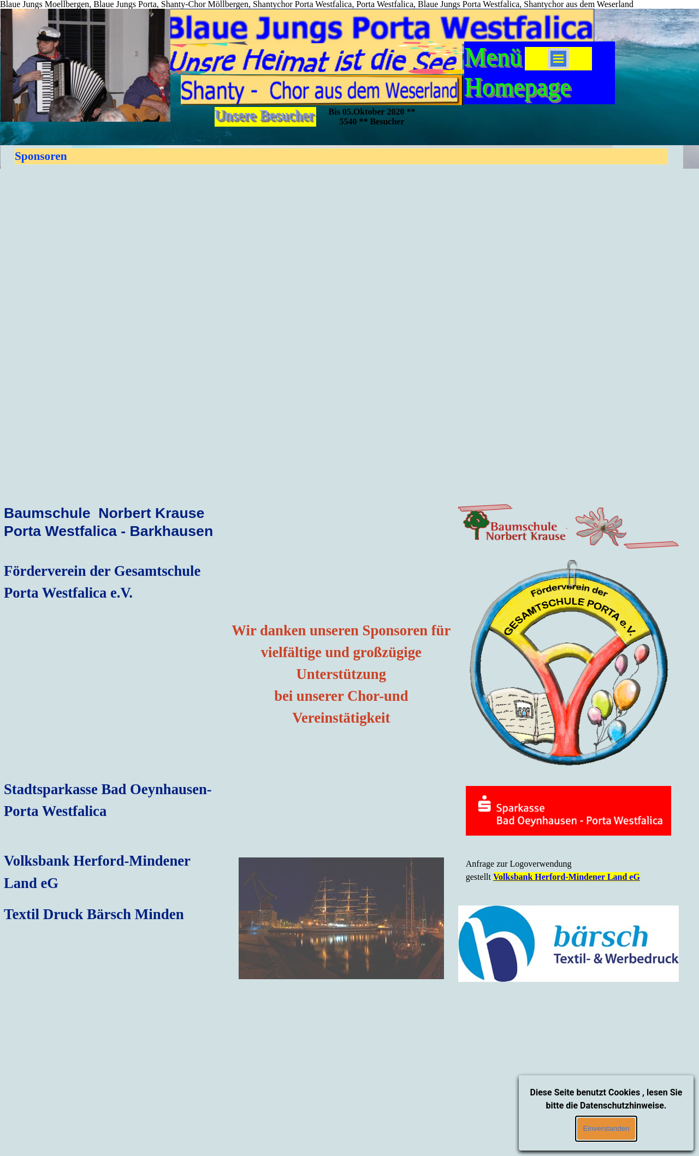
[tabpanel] (114, 528)
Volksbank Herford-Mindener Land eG (566, 876)
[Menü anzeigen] (558, 58)
